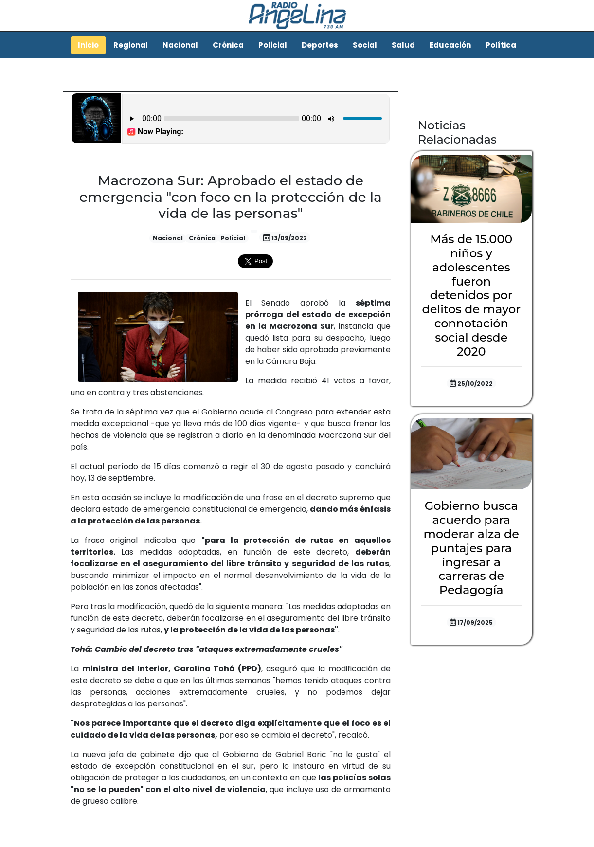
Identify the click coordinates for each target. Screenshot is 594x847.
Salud (403, 45)
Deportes (320, 45)
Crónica (228, 45)
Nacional (180, 45)
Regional (130, 45)
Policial (272, 45)
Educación (450, 45)
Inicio (88, 45)
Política (501, 45)
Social (365, 45)
